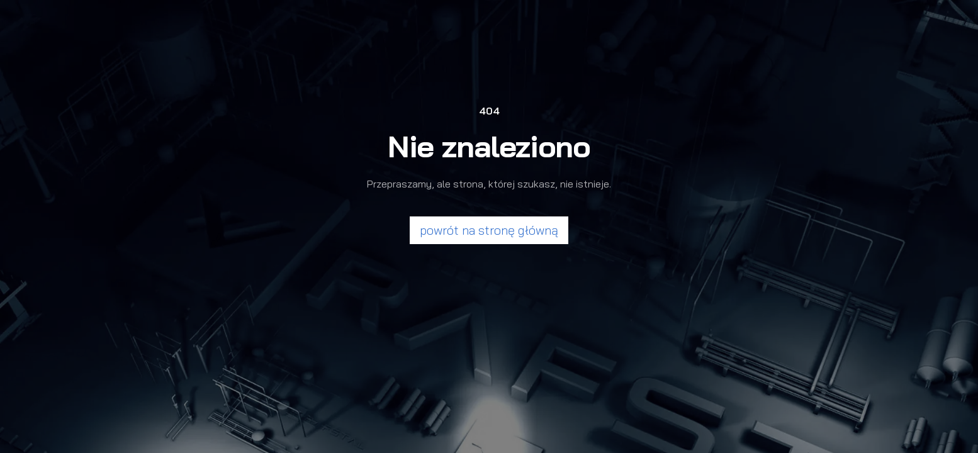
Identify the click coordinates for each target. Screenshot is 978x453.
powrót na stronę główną (489, 230)
